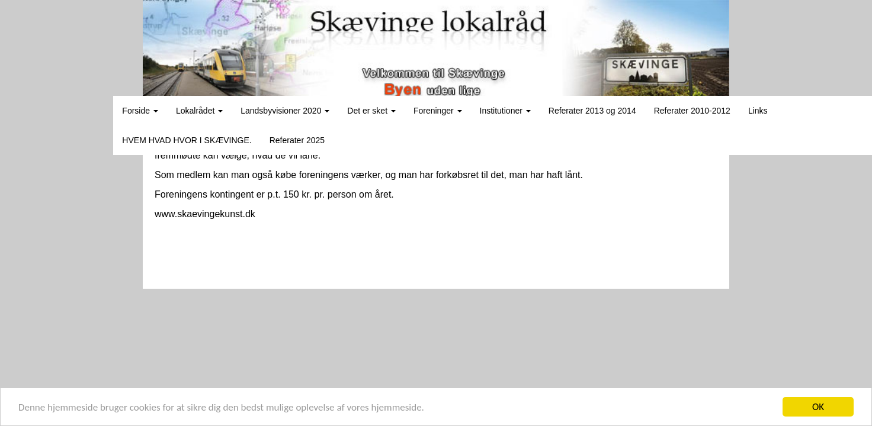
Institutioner (505, 110)
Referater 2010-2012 (692, 110)
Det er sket (371, 110)
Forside (140, 110)
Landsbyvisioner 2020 (285, 110)
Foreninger (437, 110)
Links (758, 110)
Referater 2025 (297, 140)
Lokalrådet (199, 110)
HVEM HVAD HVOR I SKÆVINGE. (186, 140)
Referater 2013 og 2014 (592, 110)
